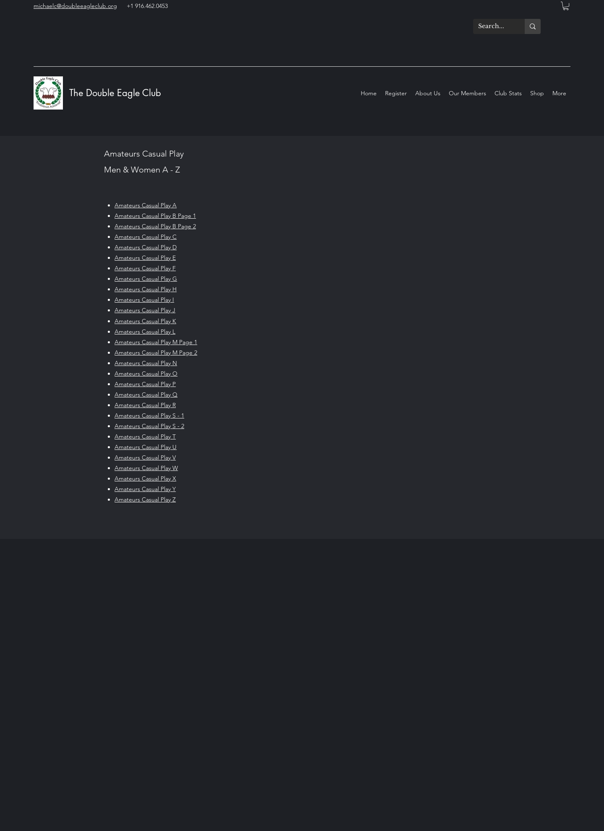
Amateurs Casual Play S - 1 (149, 415)
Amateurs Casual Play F (145, 268)
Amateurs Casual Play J (145, 310)
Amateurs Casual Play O (146, 373)
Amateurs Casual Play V (145, 457)
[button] (566, 6)
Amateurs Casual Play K (145, 321)
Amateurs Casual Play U (146, 447)
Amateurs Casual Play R (145, 405)
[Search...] (492, 26)
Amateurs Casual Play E (145, 257)
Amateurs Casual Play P (145, 384)
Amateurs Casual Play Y (145, 489)
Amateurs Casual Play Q (146, 394)
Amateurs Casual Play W (146, 468)
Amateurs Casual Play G (146, 278)
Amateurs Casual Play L (145, 331)
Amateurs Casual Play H (146, 289)
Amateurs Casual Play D (146, 247)
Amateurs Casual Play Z (145, 499)
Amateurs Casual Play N (146, 363)
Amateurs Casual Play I (144, 299)
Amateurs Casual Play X (145, 478)
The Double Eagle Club (116, 93)
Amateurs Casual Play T (145, 436)
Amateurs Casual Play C (146, 236)
